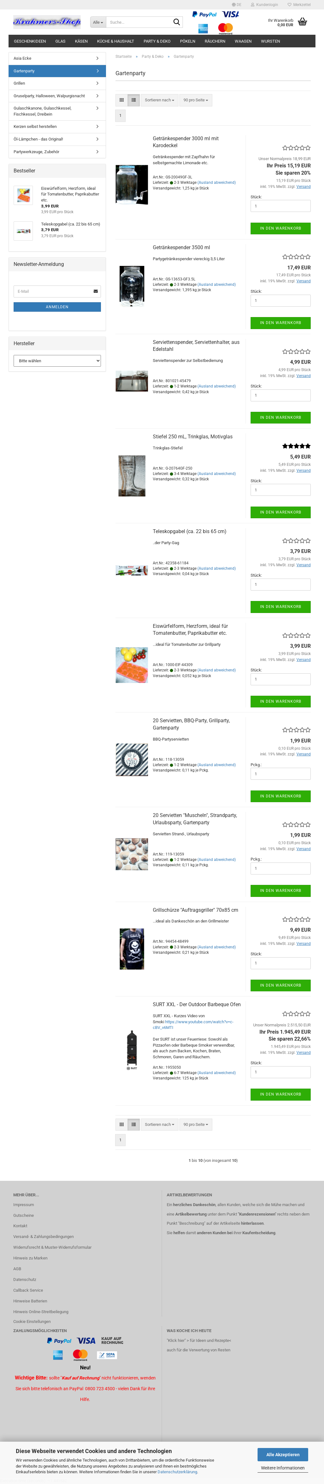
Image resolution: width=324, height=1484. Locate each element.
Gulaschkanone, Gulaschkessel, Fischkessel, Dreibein (43, 111)
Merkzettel (299, 5)
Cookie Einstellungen (32, 1321)
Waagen (243, 41)
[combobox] (159, 100)
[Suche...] (98, 22)
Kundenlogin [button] (264, 5)
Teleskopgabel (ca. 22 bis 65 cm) (190, 531)
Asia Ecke (22, 58)
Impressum (23, 1204)
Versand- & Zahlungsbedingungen (43, 1236)
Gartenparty (24, 71)
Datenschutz (24, 1279)
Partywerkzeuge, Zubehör (36, 151)
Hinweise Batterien (30, 1301)
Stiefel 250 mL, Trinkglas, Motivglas (193, 437)
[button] (236, 4)
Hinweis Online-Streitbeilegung (40, 1311)
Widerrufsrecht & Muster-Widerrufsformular (52, 1247)
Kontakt (20, 1225)
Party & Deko (157, 41)
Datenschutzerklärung (177, 1471)
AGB (17, 1268)
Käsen (81, 41)
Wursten (270, 41)
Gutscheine (23, 1215)
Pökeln (187, 41)
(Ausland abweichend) (216, 182)
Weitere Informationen (283, 1467)
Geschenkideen (30, 41)
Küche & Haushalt (115, 41)
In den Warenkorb (280, 228)
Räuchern (215, 41)
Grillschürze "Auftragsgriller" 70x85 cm (195, 910)
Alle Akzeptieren (283, 1454)
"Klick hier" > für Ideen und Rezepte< (199, 1340)
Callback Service (28, 1290)
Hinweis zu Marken (30, 1258)
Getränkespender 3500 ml (181, 247)
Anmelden (57, 307)
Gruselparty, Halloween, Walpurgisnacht (49, 95)
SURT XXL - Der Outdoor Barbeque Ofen (197, 1004)
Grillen (19, 83)
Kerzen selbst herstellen (35, 126)
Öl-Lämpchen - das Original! (38, 139)
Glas (60, 41)
